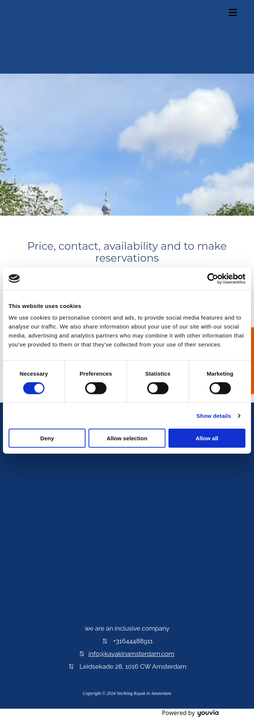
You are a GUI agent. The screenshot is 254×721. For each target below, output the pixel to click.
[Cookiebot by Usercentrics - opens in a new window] (212, 278)
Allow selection (126, 438)
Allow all (206, 438)
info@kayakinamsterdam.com (131, 653)
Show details (213, 415)
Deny (47, 438)
